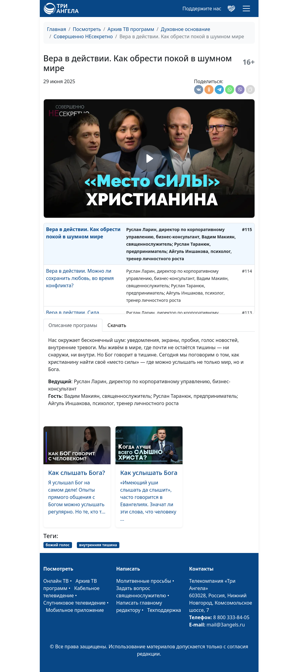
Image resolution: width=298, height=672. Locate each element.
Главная (56, 29)
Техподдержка (164, 610)
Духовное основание (185, 29)
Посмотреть (87, 29)
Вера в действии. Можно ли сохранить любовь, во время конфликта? (80, 278)
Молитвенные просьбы (143, 581)
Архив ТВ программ (131, 29)
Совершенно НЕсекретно (83, 36)
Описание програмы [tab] (73, 325)
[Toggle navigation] (246, 8)
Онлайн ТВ (56, 581)
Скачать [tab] (117, 325)
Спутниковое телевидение (74, 602)
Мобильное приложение (75, 610)
